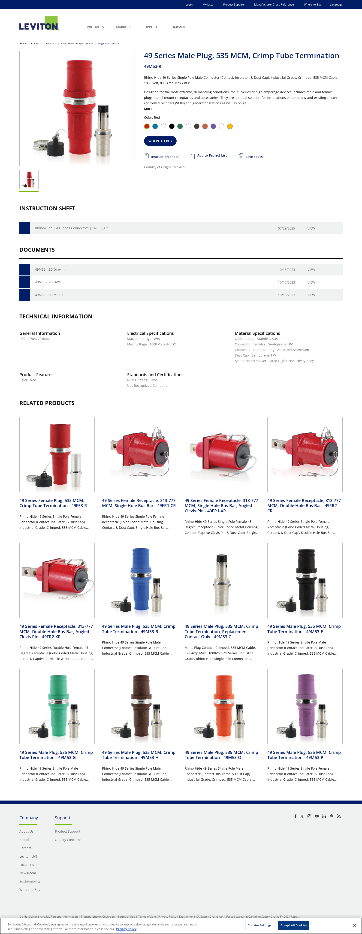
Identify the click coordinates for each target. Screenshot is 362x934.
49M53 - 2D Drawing (50, 269)
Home (23, 43)
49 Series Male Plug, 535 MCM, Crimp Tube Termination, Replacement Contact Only (221, 631)
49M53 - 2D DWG (48, 282)
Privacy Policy (167, 917)
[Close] (355, 925)
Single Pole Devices (108, 43)
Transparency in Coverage (98, 917)
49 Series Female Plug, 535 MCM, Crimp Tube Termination (53, 503)
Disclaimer (186, 917)
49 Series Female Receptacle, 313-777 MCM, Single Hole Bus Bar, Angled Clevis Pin (221, 506)
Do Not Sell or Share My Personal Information (48, 917)
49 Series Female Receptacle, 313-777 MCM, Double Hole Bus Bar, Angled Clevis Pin (56, 631)
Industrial (50, 43)
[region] (181, 926)
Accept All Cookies (294, 925)
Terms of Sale (147, 917)
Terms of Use (126, 917)
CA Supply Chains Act (209, 917)
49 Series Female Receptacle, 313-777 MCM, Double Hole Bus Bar (304, 506)
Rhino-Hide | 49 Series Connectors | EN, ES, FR (71, 228)
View (311, 228)
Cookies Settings (259, 925)
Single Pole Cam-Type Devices (77, 43)
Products (36, 43)
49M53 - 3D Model (49, 295)
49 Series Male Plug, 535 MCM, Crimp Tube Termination (138, 628)
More (148, 108)
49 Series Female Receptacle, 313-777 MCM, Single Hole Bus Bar (139, 503)
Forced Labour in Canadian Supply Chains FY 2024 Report (262, 917)
